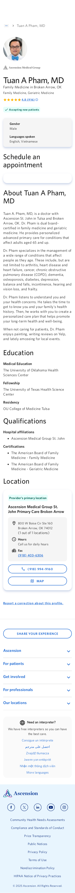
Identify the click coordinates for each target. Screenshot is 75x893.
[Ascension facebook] (11, 807)
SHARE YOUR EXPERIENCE (37, 633)
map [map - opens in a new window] (37, 581)
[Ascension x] (24, 807)
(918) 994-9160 (37, 569)
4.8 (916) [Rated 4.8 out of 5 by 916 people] (30, 99)
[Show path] (6, 25)
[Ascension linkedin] (38, 807)
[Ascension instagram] (64, 807)
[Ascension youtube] (51, 807)
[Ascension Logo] (37, 793)
